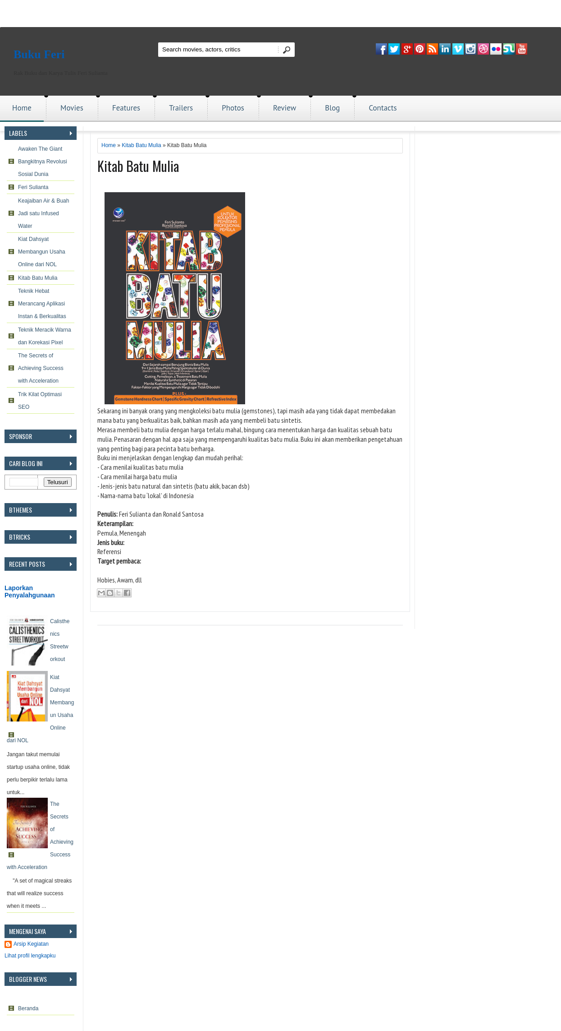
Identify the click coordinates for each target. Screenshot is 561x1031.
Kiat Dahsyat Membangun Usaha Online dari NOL (41, 252)
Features (126, 108)
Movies (71, 108)
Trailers (181, 108)
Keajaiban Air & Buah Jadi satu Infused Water (43, 213)
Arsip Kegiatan (31, 944)
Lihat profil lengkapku (30, 955)
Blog (332, 108)
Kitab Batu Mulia (37, 278)
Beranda (28, 1008)
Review (284, 108)
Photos (233, 108)
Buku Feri (39, 54)
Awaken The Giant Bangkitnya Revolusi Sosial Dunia (42, 161)
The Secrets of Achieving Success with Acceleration (41, 368)
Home (22, 108)
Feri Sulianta (33, 187)
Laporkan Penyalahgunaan (30, 591)
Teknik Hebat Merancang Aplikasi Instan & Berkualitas (42, 303)
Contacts (383, 108)
